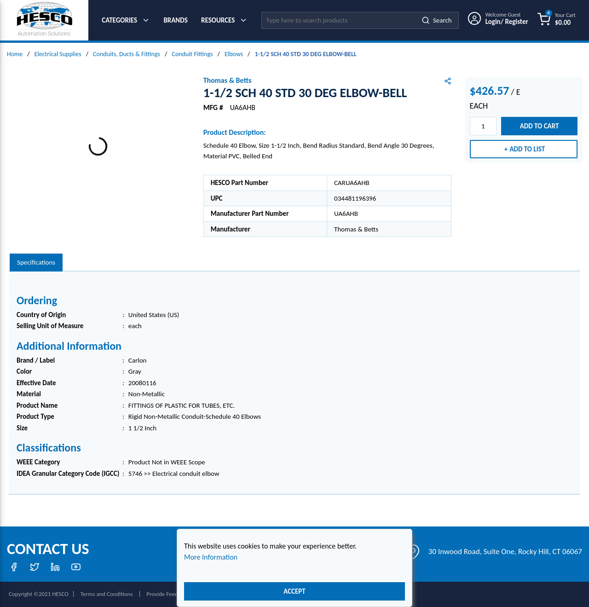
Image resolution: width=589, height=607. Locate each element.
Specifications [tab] (36, 262)
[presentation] (36, 263)
